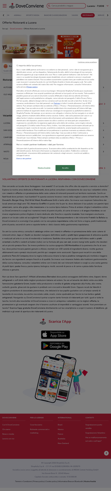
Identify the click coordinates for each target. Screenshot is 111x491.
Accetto (65, 168)
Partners (57, 103)
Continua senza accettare (87, 62)
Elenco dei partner (23, 158)
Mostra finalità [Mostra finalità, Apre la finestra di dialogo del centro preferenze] (44, 168)
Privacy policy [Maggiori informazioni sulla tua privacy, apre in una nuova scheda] (32, 87)
